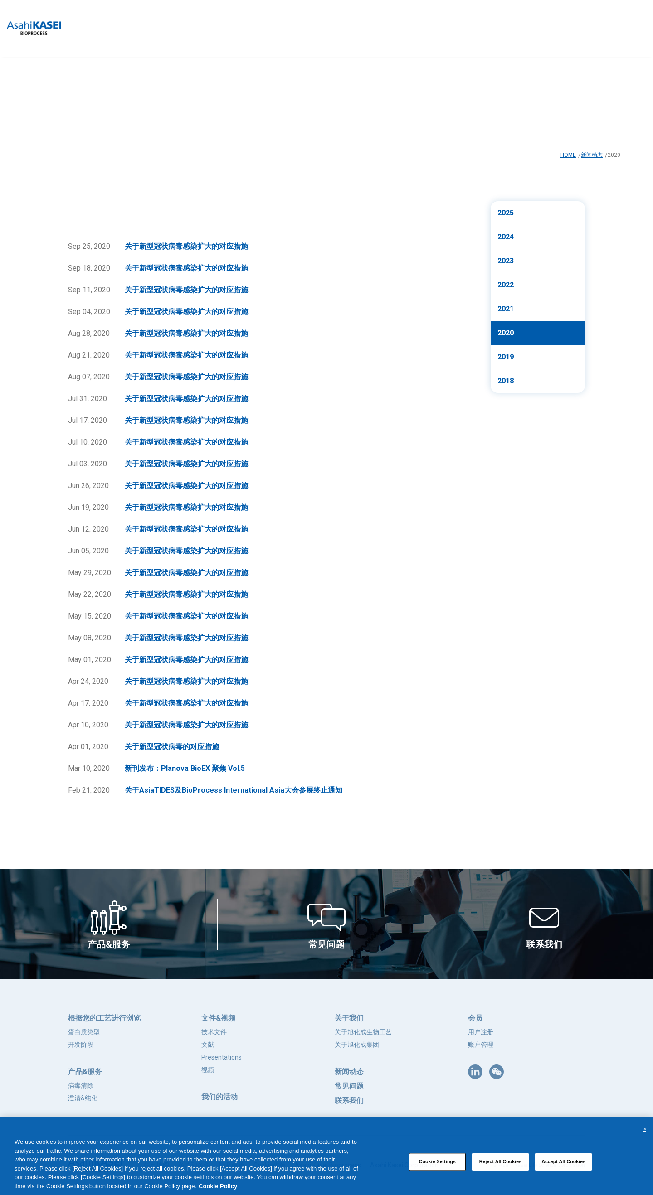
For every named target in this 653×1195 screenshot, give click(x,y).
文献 (207, 1044)
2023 (505, 260)
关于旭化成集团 (357, 1044)
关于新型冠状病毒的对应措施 (172, 746)
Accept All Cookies (563, 1167)
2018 (505, 381)
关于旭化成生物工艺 (363, 1031)
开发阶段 (80, 1044)
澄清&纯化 (82, 1098)
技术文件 (214, 1031)
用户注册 (480, 1031)
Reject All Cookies (500, 1167)
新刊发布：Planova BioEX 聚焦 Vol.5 (185, 768)
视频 (207, 1070)
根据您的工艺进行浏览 (104, 1018)
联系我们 (349, 1100)
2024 (505, 236)
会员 (475, 1018)
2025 (505, 212)
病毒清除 (80, 1085)
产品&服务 (85, 1071)
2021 (505, 309)
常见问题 (349, 1086)
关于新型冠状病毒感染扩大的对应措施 (186, 246)
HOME (568, 155)
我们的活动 (219, 1097)
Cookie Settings (437, 1167)
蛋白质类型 (84, 1031)
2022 (505, 285)
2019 (505, 357)
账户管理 (480, 1044)
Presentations (221, 1057)
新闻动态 (592, 155)
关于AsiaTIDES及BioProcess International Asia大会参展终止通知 (233, 790)
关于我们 (349, 1018)
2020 (505, 333)
